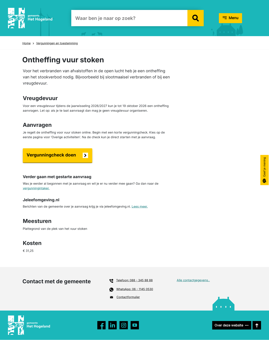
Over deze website (227, 325)
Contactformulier (128, 297)
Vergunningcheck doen (51, 155)
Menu (233, 18)
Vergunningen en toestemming (57, 43)
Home (26, 43)
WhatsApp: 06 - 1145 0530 (134, 289)
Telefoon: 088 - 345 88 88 (134, 280)
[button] (195, 18)
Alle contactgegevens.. (193, 280)
